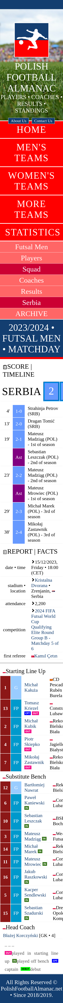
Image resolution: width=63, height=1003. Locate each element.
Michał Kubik (31, 723)
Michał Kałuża (31, 687)
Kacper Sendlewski (35, 892)
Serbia (31, 302)
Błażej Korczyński (20, 935)
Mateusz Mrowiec (32, 861)
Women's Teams (31, 181)
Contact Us (43, 121)
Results (31, 291)
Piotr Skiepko (32, 741)
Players (31, 258)
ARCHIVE (31, 314)
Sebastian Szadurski (33, 910)
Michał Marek (31, 849)
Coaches (31, 280)
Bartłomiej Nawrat (34, 787)
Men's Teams (31, 152)
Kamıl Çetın (45, 655)
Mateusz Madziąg (32, 836)
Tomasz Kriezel (31, 705)
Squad (32, 269)
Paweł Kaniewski (34, 800)
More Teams (31, 209)
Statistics (32, 232)
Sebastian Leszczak (33, 818)
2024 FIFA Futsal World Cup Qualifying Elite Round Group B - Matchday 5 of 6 (45, 629)
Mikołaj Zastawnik (34, 759)
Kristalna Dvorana (41, 582)
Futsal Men (31, 247)
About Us (18, 121)
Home (31, 129)
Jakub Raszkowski (35, 874)
